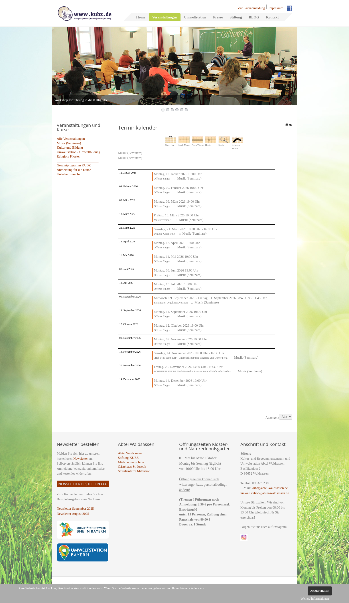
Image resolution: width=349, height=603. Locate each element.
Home (140, 17)
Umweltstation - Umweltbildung (78, 152)
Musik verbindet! (163, 220)
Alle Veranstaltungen (71, 138)
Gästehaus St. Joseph (132, 466)
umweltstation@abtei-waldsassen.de (264, 493)
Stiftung (236, 17)
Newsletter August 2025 (73, 513)
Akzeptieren (319, 590)
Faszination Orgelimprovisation (171, 302)
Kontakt (272, 17)
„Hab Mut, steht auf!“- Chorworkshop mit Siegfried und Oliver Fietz (191, 357)
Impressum (275, 8)
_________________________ (78, 161)
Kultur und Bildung (70, 147)
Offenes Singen (162, 178)
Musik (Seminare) (69, 143)
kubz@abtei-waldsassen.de (270, 488)
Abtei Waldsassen (130, 453)
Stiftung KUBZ (128, 457)
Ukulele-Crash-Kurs (164, 233)
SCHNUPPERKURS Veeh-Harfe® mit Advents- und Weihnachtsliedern (192, 371)
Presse (218, 17)
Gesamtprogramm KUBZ (74, 165)
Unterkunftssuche (68, 174)
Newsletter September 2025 (75, 508)
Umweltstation (195, 17)
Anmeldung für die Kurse (74, 170)
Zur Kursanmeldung (251, 8)
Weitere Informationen (315, 598)
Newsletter (80, 458)
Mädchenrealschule (131, 462)
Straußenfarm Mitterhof (134, 471)
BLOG (254, 17)
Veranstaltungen (164, 17)
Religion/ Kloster (68, 156)
